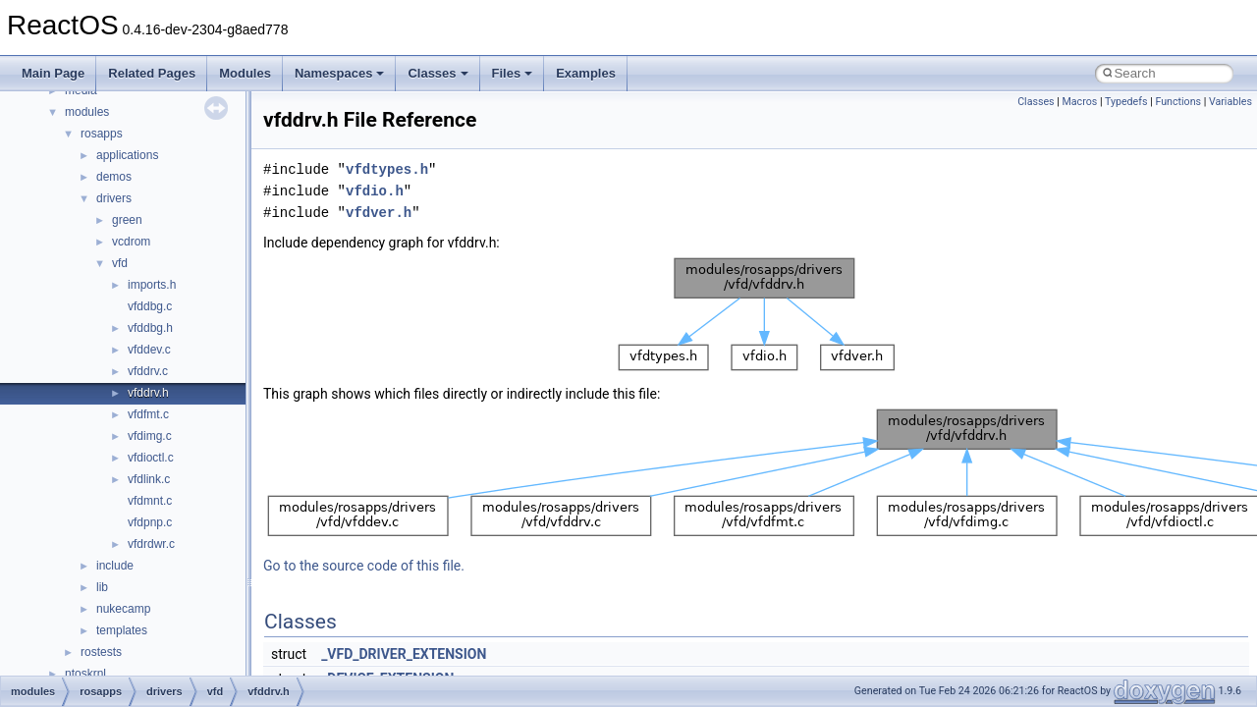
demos (114, 177)
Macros (1080, 101)
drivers (114, 198)
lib (102, 587)
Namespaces (340, 73)
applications (127, 155)
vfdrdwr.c (151, 544)
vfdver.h (378, 212)
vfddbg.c (150, 306)
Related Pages (151, 73)
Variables (1230, 101)
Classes (437, 73)
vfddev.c (149, 349)
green (127, 220)
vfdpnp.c (150, 522)
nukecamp (123, 609)
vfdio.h (375, 191)
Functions (1178, 101)
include (115, 565)
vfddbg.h (150, 328)
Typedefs (1126, 101)
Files (512, 73)
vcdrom (131, 241)
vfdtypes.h (387, 169)
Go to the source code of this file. (364, 565)
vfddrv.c (148, 371)
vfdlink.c (149, 479)
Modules (245, 73)
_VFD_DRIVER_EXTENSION (403, 654)
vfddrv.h (148, 393)
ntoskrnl (85, 673)
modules (87, 112)
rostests (101, 652)
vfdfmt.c (148, 414)
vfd (120, 263)
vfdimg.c (150, 436)
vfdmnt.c (150, 501)
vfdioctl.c (151, 457)
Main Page (53, 73)
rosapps (102, 133)
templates (121, 630)
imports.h (152, 285)
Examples (586, 73)
